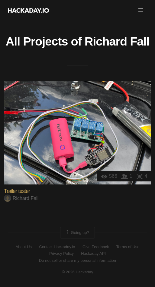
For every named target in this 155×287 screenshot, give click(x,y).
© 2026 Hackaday (77, 272)
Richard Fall (117, 41)
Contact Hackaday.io (57, 247)
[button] (141, 10)
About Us (24, 247)
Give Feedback (95, 247)
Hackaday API (93, 253)
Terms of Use (128, 247)
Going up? (77, 232)
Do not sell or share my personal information (77, 260)
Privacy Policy (61, 253)
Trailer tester (17, 191)
